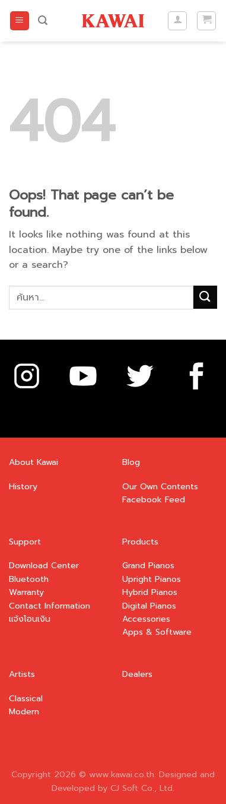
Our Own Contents (160, 486)
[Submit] (205, 297)
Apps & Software (157, 632)
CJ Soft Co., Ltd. (142, 787)
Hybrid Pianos (149, 592)
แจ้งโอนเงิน (29, 619)
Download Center (44, 565)
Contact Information (49, 606)
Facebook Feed (153, 499)
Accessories (146, 619)
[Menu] (19, 21)
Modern (24, 711)
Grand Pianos (148, 565)
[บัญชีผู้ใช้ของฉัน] (177, 20)
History (23, 486)
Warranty (26, 592)
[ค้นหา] (42, 20)
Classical (26, 698)
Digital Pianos (149, 606)
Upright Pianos (151, 579)
